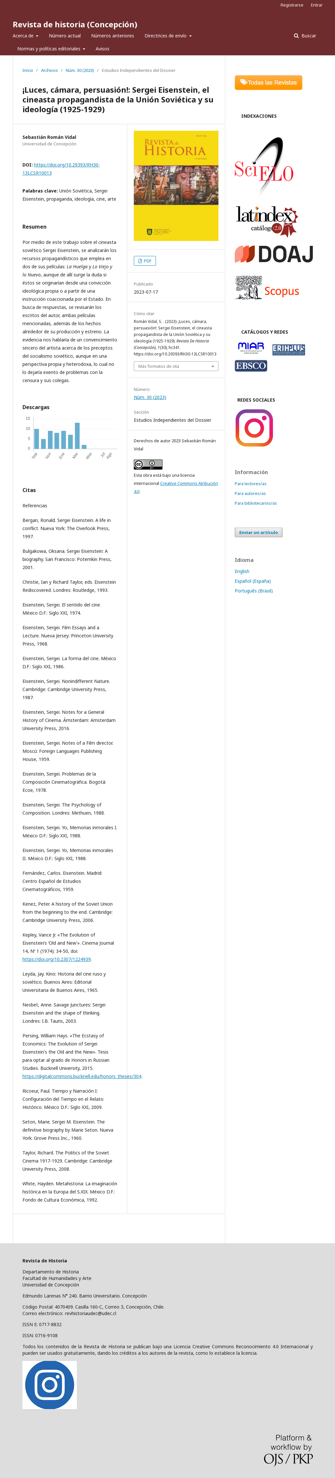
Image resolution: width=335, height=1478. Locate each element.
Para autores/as (250, 493)
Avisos (102, 49)
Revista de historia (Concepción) (75, 24)
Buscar (308, 36)
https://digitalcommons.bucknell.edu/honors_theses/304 (81, 1076)
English (242, 571)
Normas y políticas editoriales (49, 49)
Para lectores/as (251, 483)
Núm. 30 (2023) (80, 70)
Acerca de (24, 36)
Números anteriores (112, 36)
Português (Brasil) (254, 591)
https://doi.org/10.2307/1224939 (56, 959)
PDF (147, 261)
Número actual (65, 36)
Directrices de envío (166, 36)
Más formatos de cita (158, 366)
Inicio (27, 70)
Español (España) (253, 581)
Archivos (49, 70)
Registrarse (292, 5)
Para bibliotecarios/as (256, 503)
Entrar (317, 5)
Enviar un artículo (258, 532)
